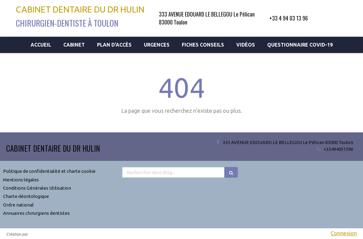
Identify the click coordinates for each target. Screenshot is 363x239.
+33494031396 (338, 149)
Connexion (344, 233)
